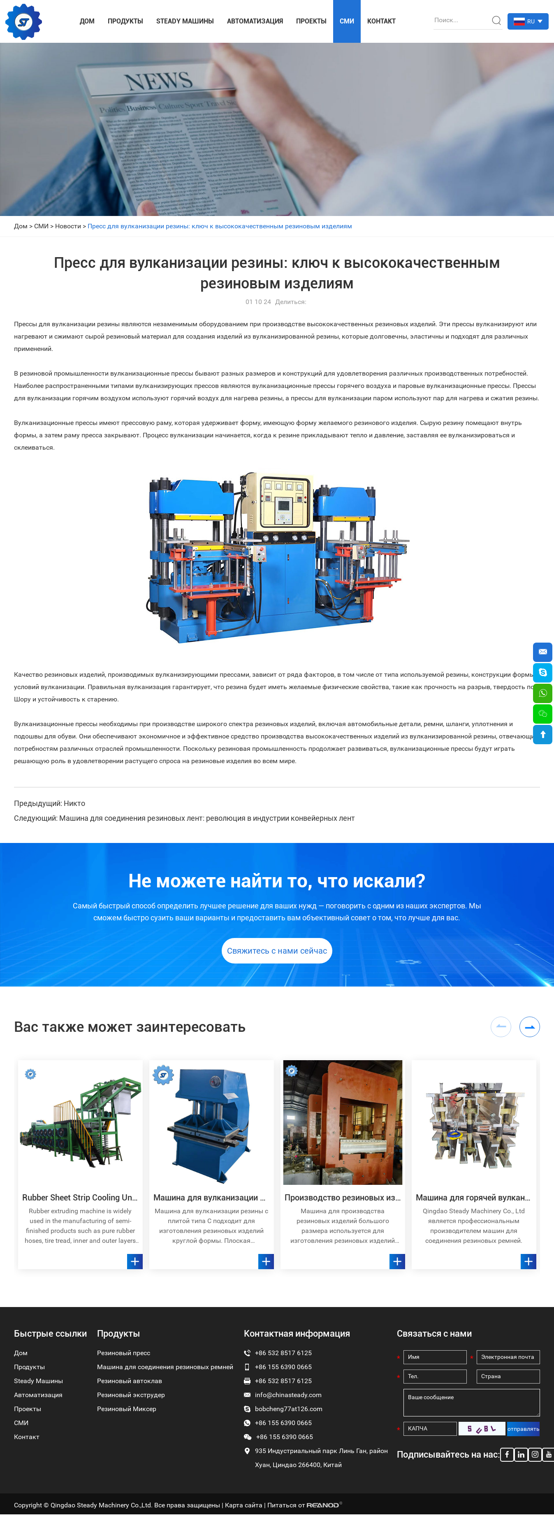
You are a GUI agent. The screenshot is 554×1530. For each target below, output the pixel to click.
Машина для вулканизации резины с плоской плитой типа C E (211, 1202)
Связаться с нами (434, 1338)
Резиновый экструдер (131, 1399)
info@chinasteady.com (288, 1399)
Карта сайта (243, 1510)
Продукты (125, 21)
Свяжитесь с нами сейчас (277, 954)
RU (531, 21)
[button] (529, 1031)
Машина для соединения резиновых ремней (165, 1371)
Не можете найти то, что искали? (277, 881)
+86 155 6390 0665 (283, 1427)
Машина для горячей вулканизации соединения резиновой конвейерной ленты (474, 1202)
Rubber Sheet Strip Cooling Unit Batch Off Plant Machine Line (80, 1202)
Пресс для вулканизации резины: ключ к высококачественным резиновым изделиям (220, 226)
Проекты (311, 21)
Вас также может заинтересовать (133, 1031)
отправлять (524, 1433)
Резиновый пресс (123, 1357)
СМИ (347, 21)
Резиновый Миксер (126, 1413)
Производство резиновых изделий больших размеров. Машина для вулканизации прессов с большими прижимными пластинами (343, 1202)
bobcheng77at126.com (288, 1413)
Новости (68, 226)
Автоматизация (255, 21)
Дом (87, 21)
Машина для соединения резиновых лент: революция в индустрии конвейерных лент (207, 818)
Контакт (381, 21)
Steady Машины (185, 21)
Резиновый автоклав (129, 1385)
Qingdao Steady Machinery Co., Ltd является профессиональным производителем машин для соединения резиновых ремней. (474, 1230)
